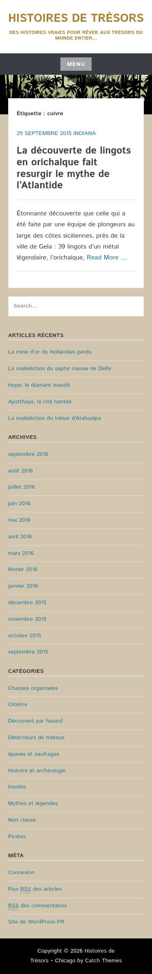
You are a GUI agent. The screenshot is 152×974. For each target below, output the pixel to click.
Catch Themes (103, 961)
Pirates (17, 837)
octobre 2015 (24, 636)
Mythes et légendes (33, 803)
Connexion (21, 873)
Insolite (17, 787)
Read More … (107, 257)
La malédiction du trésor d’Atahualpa (54, 418)
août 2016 (20, 471)
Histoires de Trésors (75, 19)
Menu (76, 64)
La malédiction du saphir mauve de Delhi (59, 369)
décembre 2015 (27, 603)
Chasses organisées (33, 688)
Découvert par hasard (35, 721)
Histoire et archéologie (37, 771)
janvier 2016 (23, 586)
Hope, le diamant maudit (39, 385)
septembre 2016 (28, 454)
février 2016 (22, 569)
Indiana (84, 133)
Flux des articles (35, 889)
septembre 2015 (28, 652)
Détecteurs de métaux (36, 738)
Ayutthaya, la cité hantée (40, 402)
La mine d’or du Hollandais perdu (50, 352)
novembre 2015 (27, 619)
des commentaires (37, 906)
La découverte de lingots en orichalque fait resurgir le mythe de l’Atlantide (74, 168)
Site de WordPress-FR (36, 922)
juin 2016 (19, 504)
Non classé (22, 820)
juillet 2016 (21, 487)
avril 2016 (20, 537)
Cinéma (17, 704)
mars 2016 (21, 553)
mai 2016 (19, 520)
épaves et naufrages (33, 754)
